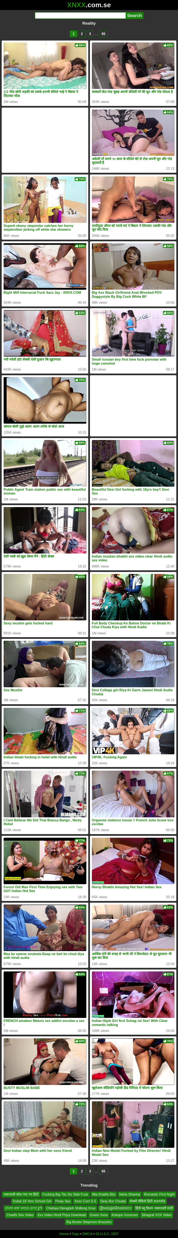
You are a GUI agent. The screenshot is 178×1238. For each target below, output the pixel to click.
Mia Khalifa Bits (103, 1194)
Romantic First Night (159, 1194)
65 (103, 34)
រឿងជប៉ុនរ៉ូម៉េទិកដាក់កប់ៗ (116, 1208)
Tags (75, 1234)
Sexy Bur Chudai (113, 1201)
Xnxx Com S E (85, 1201)
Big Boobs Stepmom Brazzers (89, 1222)
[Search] (80, 15)
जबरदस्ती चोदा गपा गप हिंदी (21, 1194)
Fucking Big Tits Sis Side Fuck (65, 1194)
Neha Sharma (129, 1194)
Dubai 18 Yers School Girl (32, 1201)
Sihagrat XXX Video (156, 1215)
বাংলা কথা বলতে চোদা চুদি (23, 1208)
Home (64, 1234)
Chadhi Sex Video (20, 1215)
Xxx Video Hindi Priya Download (61, 1215)
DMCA (87, 1234)
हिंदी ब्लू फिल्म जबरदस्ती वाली (154, 1208)
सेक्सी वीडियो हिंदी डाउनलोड (147, 1201)
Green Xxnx (99, 1215)
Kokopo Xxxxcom (125, 1215)
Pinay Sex (62, 1201)
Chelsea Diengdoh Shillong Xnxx (70, 1208)
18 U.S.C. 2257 (107, 1234)
